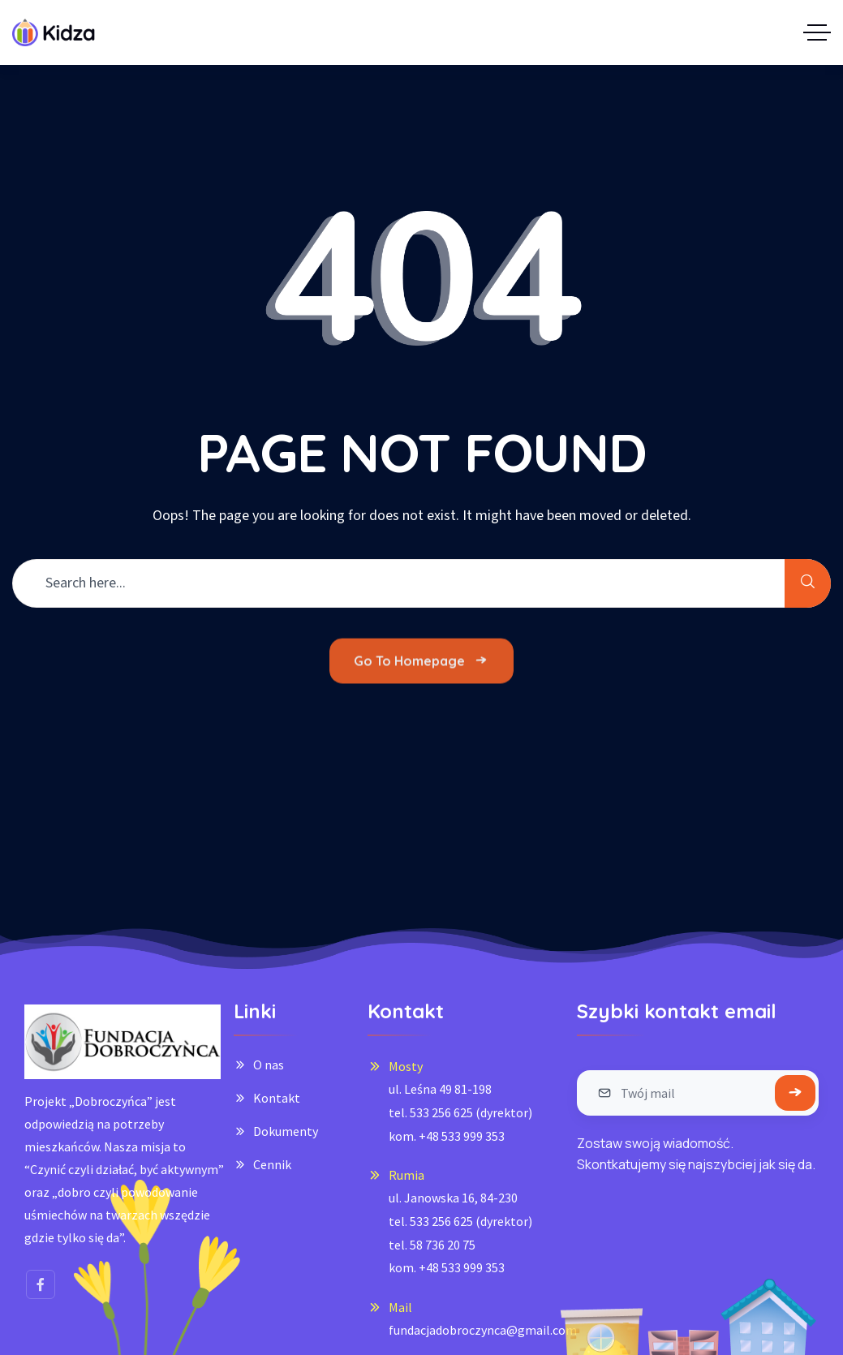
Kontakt (276, 1098)
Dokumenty (285, 1131)
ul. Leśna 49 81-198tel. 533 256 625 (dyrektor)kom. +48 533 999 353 (460, 1112)
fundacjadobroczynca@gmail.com (483, 1330)
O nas (268, 1064)
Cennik (272, 1164)
